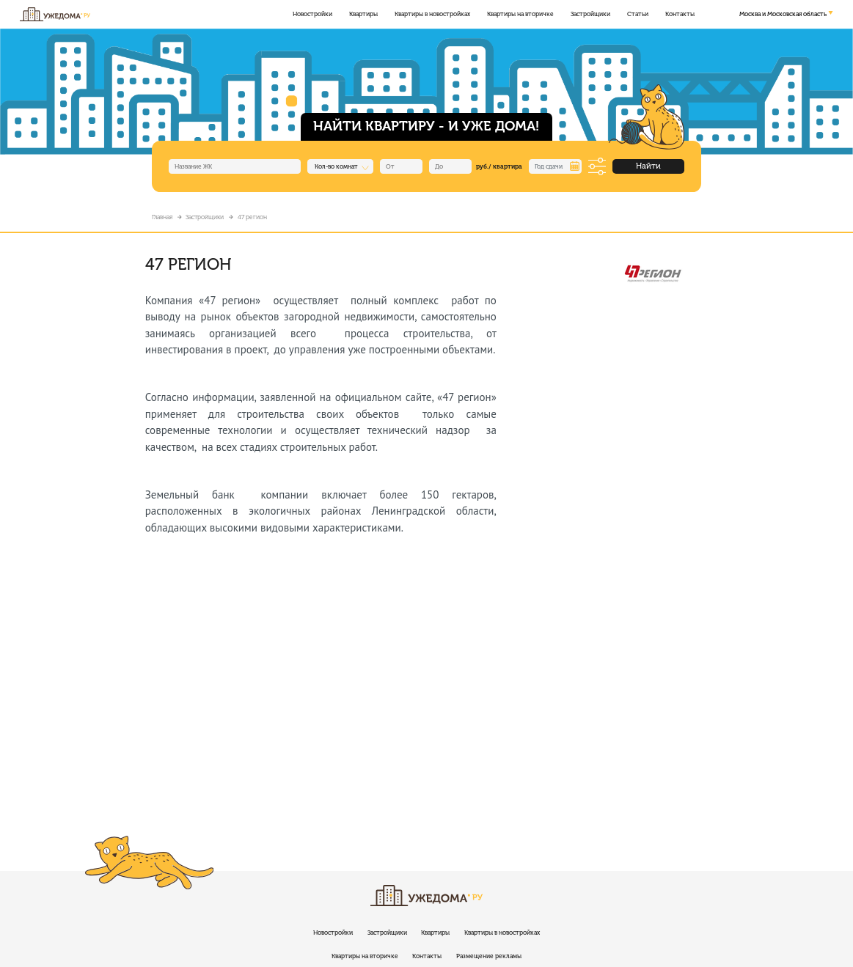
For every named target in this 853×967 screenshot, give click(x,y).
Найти (648, 166)
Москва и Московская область (783, 14)
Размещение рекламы (488, 956)
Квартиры (363, 14)
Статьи (637, 14)
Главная (162, 217)
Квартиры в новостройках (432, 14)
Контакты (680, 14)
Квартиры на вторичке (520, 14)
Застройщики (590, 14)
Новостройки (312, 14)
